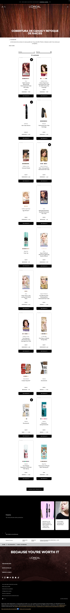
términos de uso (31, 606)
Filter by (38, 51)
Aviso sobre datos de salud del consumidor (9, 584)
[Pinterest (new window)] (13, 577)
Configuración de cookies (6, 591)
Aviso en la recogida (25, 609)
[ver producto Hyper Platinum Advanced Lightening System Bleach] (44, 266)
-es (4, 598)
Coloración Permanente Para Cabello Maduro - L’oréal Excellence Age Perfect (49, 540)
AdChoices (62, 605)
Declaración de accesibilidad (7, 588)
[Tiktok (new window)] (18, 577)
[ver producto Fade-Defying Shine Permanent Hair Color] (44, 181)
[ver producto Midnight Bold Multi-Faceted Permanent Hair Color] (44, 223)
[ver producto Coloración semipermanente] (44, 436)
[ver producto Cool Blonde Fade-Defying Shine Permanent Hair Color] (44, 308)
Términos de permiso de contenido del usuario (10, 595)
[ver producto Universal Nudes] (26, 181)
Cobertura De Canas (25, 540)
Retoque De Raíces (34, 540)
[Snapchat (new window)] (15, 577)
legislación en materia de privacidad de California (50, 606)
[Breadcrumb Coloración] (11, 544)
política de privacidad (21, 606)
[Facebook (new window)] (2, 577)
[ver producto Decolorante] (44, 393)
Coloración (12, 39)
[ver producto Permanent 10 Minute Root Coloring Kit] (44, 478)
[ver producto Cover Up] (26, 265)
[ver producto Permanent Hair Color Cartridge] (44, 138)
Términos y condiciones (6, 593)
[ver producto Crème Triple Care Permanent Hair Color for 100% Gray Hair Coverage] (44, 95)
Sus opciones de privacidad (10, 609)
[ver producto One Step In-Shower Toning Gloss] (44, 351)
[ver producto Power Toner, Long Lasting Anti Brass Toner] (26, 308)
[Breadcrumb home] (3, 544)
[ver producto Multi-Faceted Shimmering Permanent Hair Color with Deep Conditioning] (26, 95)
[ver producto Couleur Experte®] (26, 393)
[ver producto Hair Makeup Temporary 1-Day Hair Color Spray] (26, 478)
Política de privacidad (6, 586)
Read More (12, 45)
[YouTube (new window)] (7, 577)
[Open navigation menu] (67, 7)
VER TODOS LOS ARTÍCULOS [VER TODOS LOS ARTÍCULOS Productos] (12, 534)
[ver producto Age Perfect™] (26, 223)
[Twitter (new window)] (10, 577)
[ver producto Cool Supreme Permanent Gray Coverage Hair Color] (26, 351)
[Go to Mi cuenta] (2, 7)
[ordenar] (26, 52)
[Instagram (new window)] (5, 577)
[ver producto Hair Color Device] (26, 138)
